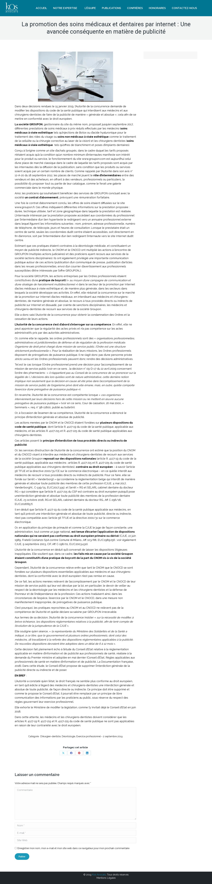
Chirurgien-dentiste (50, 736)
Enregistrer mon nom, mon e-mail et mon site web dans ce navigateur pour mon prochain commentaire (73, 848)
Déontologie (68, 736)
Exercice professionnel (88, 736)
